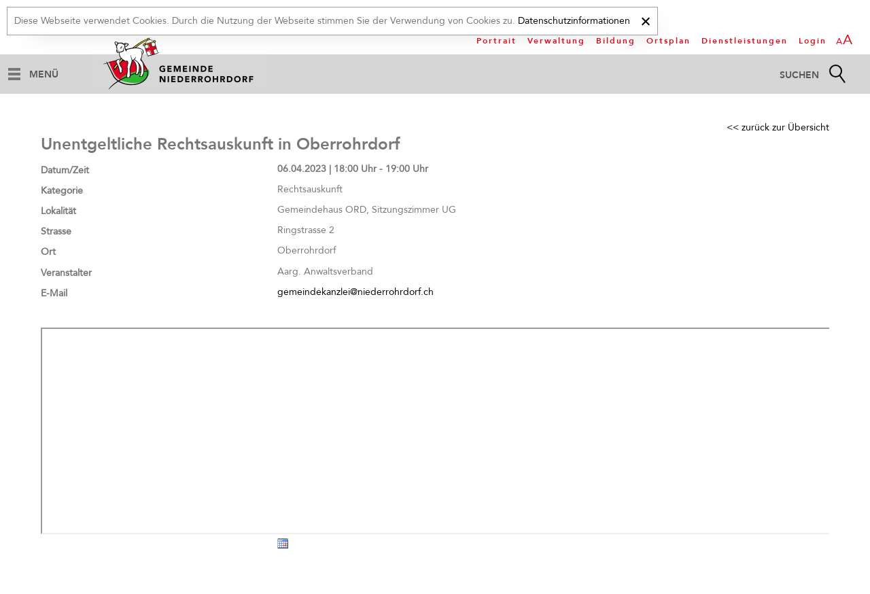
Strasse (56, 231)
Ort (48, 251)
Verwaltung (556, 40)
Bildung (616, 40)
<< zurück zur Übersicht (778, 127)
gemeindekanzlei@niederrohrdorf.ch (355, 291)
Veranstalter (66, 272)
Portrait (496, 40)
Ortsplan (668, 40)
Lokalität (58, 211)
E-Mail (54, 293)
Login (812, 40)
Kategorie (62, 190)
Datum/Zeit (65, 170)
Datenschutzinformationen (574, 20)
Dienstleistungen (744, 40)
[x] (645, 19)
